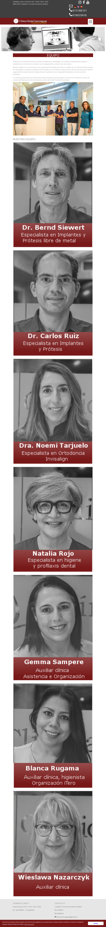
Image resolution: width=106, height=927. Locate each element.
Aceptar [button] (96, 923)
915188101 (20, 910)
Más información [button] (29, 924)
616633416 (30, 910)
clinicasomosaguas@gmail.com (66, 917)
